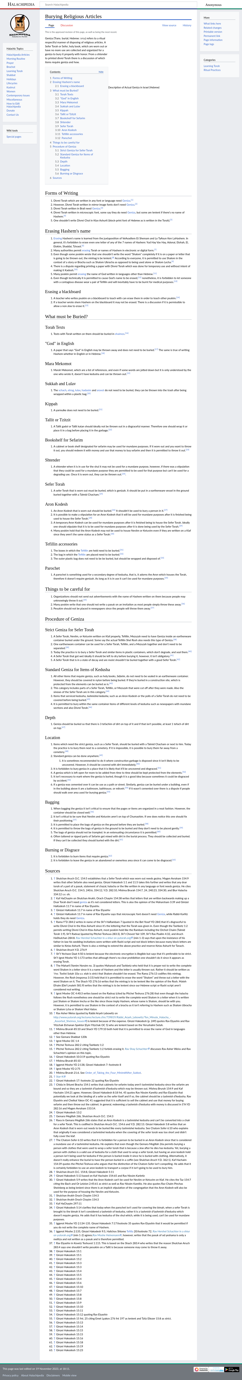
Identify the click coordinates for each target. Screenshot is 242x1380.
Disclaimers (53, 1375)
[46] (90, 707)
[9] (172, 261)
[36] (183, 604)
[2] (136, 204)
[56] (92, 812)
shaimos (119, 333)
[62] (110, 856)
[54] (126, 788)
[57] (74, 820)
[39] (67, 647)
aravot (100, 390)
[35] (85, 600)
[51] (159, 768)
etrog (71, 390)
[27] (165, 510)
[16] (127, 333)
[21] (100, 409)
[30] (112, 534)
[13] (175, 281)
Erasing (58, 238)
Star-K (59, 1076)
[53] (69, 780)
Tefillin (84, 550)
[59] (181, 828)
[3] (102, 208)
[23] (187, 449)
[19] (128, 373)
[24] (123, 474)
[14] (178, 297)
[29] (181, 526)
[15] (86, 305)
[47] (63, 727)
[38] (175, 639)
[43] (111, 683)
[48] (66, 751)
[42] (178, 659)
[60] (158, 831)
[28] (90, 518)
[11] (155, 273)
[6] (83, 245)
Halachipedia (21, 4)
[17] (156, 349)
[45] (88, 699)
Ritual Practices (212, 70)
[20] (89, 393)
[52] (184, 772)
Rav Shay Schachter (136, 1048)
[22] (110, 429)
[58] (146, 824)
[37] (152, 608)
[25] (101, 494)
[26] (113, 510)
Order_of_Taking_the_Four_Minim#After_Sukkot (113, 1072)
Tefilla (129, 1231)
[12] (139, 277)
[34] (166, 578)
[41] (172, 655)
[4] (65, 215)
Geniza (126, 200)
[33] (162, 558)
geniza (83, 902)
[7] (155, 249)
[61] (121, 839)
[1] (132, 200)
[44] (107, 691)
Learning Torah (212, 66)
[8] (113, 257)
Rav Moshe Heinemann (106, 1235)
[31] (121, 550)
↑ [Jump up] (54, 878)
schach (63, 390)
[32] (121, 554)
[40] (190, 651)
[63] (174, 860)
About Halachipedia (32, 1375)
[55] (108, 792)
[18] (103, 353)
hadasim (86, 390)
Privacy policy (10, 1375)
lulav (77, 390)
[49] (101, 755)
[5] (171, 219)
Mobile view (69, 1375)
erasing (86, 250)
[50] (138, 764)
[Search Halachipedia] (118, 4)
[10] (75, 269)
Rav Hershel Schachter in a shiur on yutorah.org (103, 937)
